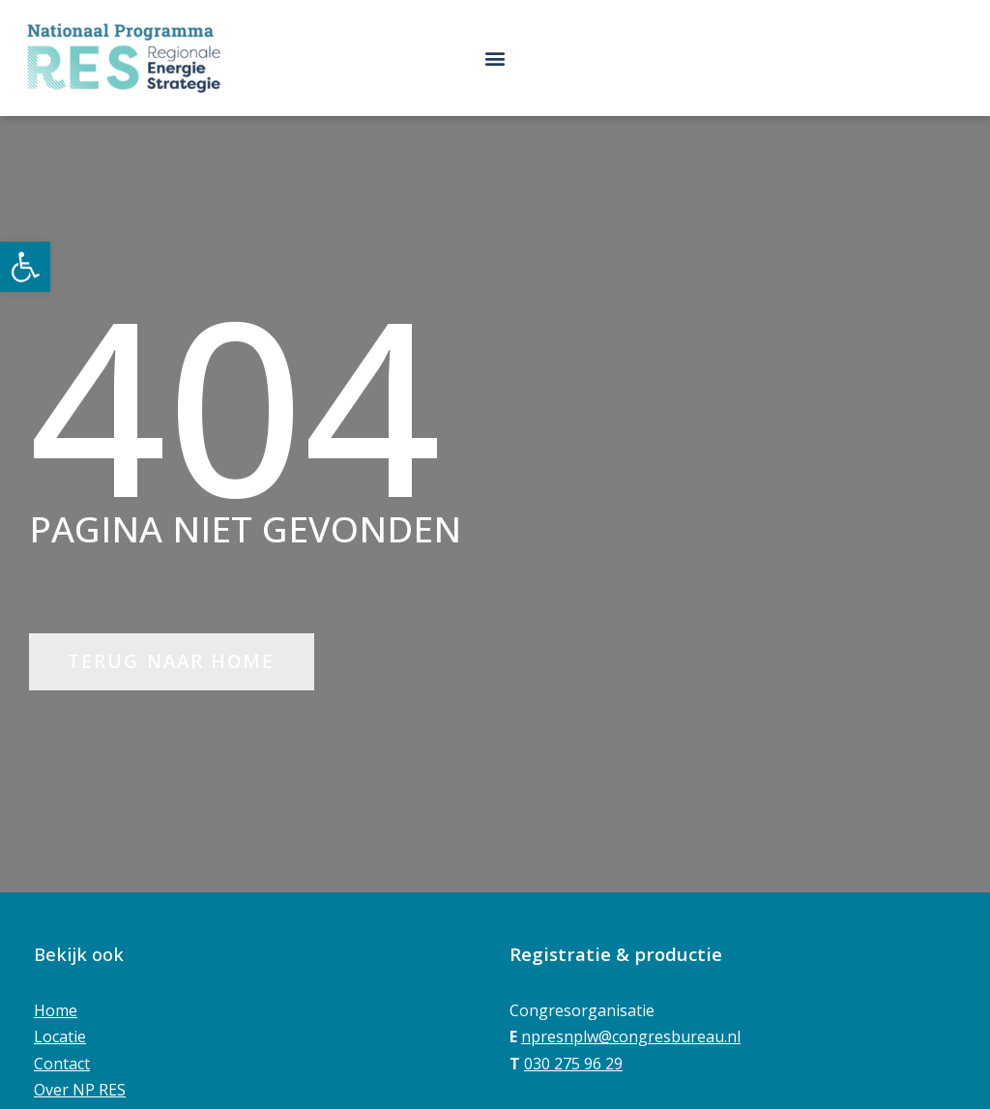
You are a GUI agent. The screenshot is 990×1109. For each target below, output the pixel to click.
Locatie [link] (60, 1036)
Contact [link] (62, 1063)
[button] (495, 57)
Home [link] (55, 1010)
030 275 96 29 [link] (573, 1063)
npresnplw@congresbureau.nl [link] (631, 1036)
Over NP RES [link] (80, 1089)
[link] (25, 267)
